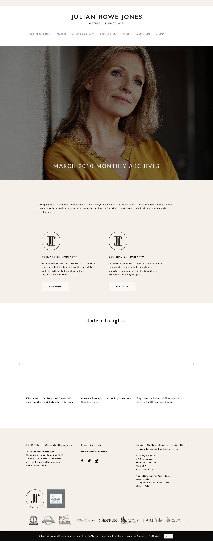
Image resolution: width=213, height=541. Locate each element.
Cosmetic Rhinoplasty (83, 34)
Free (60, 453)
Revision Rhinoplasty (126, 255)
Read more (55, 284)
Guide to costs (142, 34)
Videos (126, 34)
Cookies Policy (155, 536)
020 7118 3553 (144, 467)
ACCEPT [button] (169, 536)
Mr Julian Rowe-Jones (40, 34)
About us (61, 34)
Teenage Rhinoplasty (59, 255)
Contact (160, 34)
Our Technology (108, 34)
